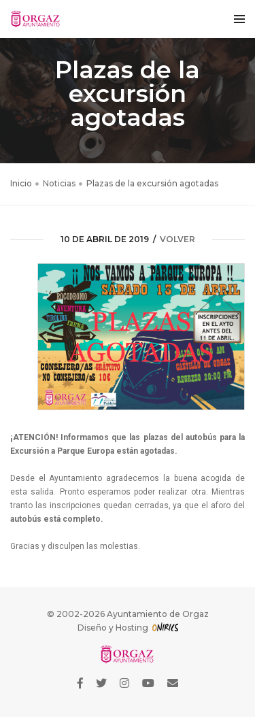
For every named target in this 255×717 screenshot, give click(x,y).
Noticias (59, 183)
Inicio (21, 183)
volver (177, 239)
